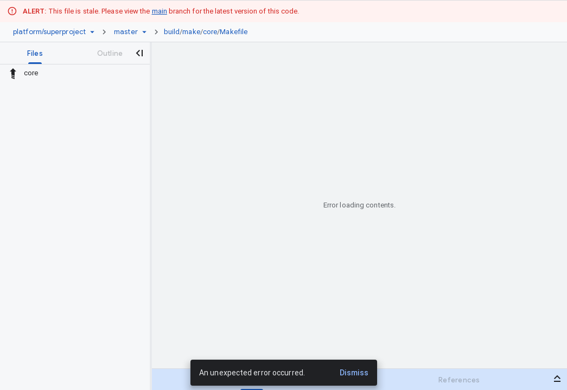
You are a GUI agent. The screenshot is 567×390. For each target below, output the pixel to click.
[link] (208, 32)
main (159, 11)
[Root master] (126, 31)
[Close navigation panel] (139, 53)
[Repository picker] (92, 31)
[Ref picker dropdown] (144, 31)
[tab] (35, 53)
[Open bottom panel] (557, 378)
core (210, 32)
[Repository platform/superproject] (49, 31)
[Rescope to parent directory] (13, 73)
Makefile (233, 32)
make (191, 32)
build (172, 32)
